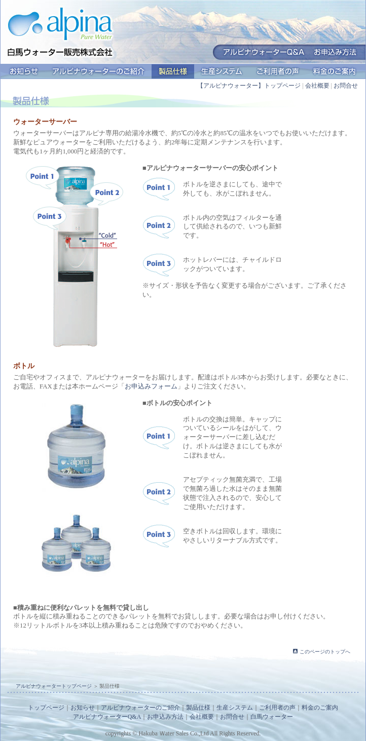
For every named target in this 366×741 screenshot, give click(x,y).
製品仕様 (173, 71)
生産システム (221, 71)
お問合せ (346, 85)
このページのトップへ (325, 651)
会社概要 (317, 85)
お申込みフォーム (151, 386)
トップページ (46, 707)
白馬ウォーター (271, 716)
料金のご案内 (334, 71)
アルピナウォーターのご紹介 (98, 71)
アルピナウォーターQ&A (107, 716)
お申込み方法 (165, 716)
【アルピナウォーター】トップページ (249, 85)
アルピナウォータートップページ (54, 686)
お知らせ (24, 71)
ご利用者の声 (277, 71)
